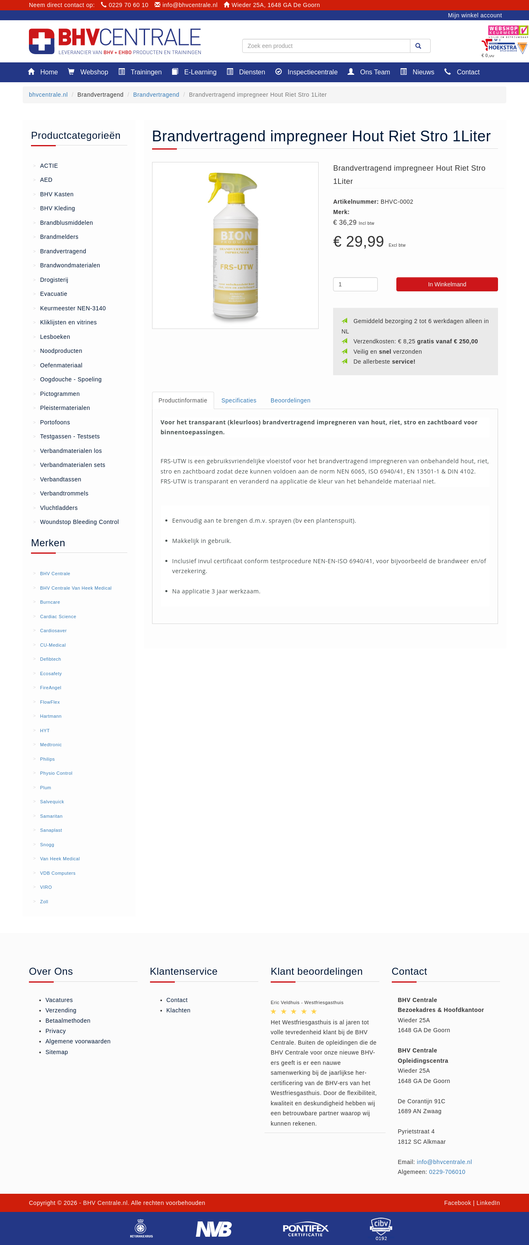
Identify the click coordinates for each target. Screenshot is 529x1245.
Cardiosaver (53, 630)
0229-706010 (447, 1172)
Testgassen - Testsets (66, 435)
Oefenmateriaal (58, 364)
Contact (462, 72)
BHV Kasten (53, 193)
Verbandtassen (57, 478)
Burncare (50, 602)
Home (43, 72)
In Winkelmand (447, 284)
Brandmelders (56, 236)
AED (42, 179)
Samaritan (51, 816)
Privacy (55, 1031)
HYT (45, 730)
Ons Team (369, 72)
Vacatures (59, 1000)
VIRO (46, 887)
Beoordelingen (291, 400)
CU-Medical (53, 645)
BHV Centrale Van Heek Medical (76, 588)
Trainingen (140, 72)
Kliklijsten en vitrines (65, 321)
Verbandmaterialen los (67, 450)
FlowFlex (50, 702)
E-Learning (194, 72)
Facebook (457, 1203)
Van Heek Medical (60, 858)
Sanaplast (51, 830)
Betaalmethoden (68, 1020)
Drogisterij (50, 279)
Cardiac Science (58, 616)
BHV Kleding (54, 207)
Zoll (44, 901)
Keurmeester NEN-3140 (69, 307)
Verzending (60, 1010)
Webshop (88, 72)
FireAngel (51, 687)
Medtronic (51, 744)
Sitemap (56, 1052)
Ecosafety (51, 673)
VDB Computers (58, 873)
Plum (45, 787)
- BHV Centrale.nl (103, 1203)
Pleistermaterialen (61, 407)
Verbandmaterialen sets (69, 464)
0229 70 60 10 (125, 5)
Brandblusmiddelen (63, 222)
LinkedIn (488, 1203)
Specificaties (239, 400)
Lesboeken (51, 336)
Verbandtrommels (60, 493)
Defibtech (50, 659)
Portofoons (51, 421)
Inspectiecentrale (306, 72)
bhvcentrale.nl (48, 94)
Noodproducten (57, 350)
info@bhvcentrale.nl (186, 5)
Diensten (245, 72)
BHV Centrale (55, 573)
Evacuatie (50, 293)
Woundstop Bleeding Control (76, 521)
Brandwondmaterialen (66, 264)
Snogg (47, 844)
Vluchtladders (55, 507)
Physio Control (56, 773)
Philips (47, 759)
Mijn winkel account (475, 15)
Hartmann (51, 716)
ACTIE (45, 165)
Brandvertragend (156, 94)
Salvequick (52, 801)
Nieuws (417, 72)
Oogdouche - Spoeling (67, 378)
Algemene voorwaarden (78, 1041)
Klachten (179, 1010)
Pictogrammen (56, 393)
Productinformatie (183, 400)
